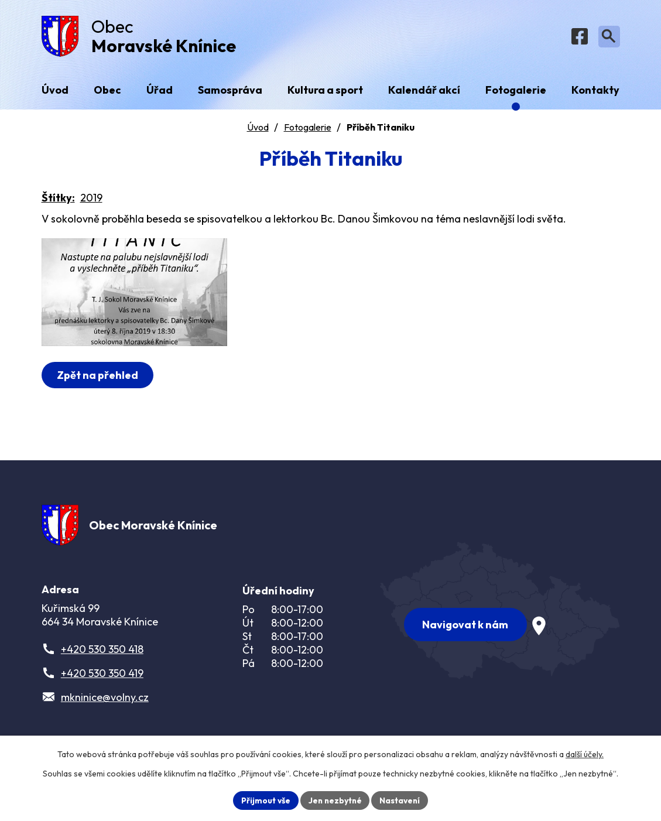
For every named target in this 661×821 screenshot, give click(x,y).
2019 (91, 200)
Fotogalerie (307, 129)
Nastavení (401, 800)
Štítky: (58, 200)
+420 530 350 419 (102, 677)
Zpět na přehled (98, 387)
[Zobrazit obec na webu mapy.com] (500, 613)
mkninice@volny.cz (105, 701)
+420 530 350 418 (102, 653)
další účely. (585, 754)
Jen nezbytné (334, 800)
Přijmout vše (264, 800)
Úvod (258, 129)
